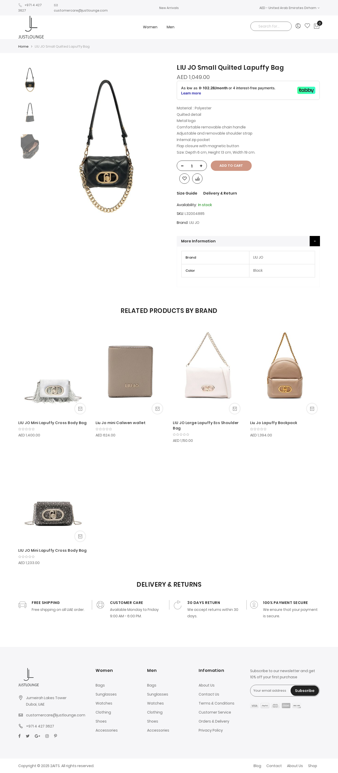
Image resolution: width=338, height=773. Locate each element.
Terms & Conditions (216, 703)
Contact (274, 765)
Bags (100, 685)
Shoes (101, 721)
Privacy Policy (211, 730)
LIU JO (194, 222)
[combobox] (271, 26)
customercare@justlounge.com (55, 715)
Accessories (107, 730)
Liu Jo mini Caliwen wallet (121, 422)
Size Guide (187, 193)
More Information (198, 241)
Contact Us (209, 694)
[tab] (248, 241)
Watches (104, 703)
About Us (207, 685)
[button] (289, 8)
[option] (29, 79)
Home (23, 46)
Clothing (103, 712)
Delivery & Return (220, 193)
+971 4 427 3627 (40, 726)
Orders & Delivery (214, 721)
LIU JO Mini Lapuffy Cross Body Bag (52, 422)
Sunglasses (106, 694)
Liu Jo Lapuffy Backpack (273, 422)
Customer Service (215, 712)
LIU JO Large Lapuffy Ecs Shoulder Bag (206, 425)
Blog (257, 765)
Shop (312, 765)
